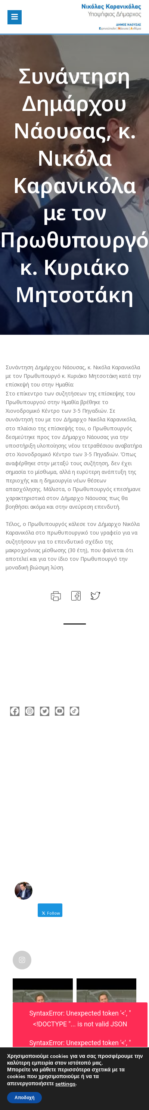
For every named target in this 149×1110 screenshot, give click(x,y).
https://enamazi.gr (44, 787)
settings (65, 1083)
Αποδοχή (24, 1098)
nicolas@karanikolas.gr (50, 776)
